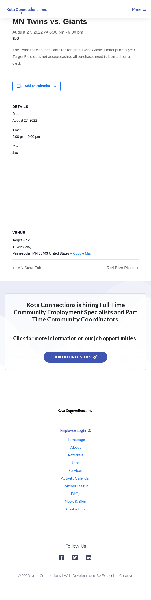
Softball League (76, 485)
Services (76, 470)
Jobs (76, 462)
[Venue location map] (75, 194)
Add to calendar (37, 86)
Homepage (75, 439)
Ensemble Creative (117, 575)
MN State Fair (28, 268)
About (75, 447)
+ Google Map (80, 253)
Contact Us (75, 509)
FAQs (75, 493)
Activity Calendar (75, 478)
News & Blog (75, 501)
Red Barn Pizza (121, 268)
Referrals (75, 455)
